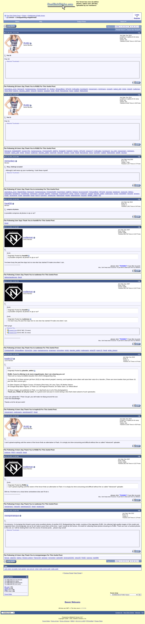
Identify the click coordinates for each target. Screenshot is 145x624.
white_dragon (112, 350)
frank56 (8, 203)
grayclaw (109, 192)
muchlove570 (63, 194)
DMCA (72, 621)
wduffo (118, 153)
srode (52, 91)
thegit (57, 91)
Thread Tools (120, 29)
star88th (96, 558)
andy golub (7, 569)
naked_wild (117, 89)
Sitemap (137, 612)
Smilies (6, 588)
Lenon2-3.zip (13, 332)
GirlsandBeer (60, 89)
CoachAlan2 (61, 192)
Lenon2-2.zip (13, 330)
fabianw (75, 192)
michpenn (130, 151)
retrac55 (33, 91)
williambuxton (75, 195)
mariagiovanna (43, 350)
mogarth (109, 89)
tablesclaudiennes (10, 277)
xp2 (99, 195)
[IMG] (6, 589)
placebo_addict (24, 91)
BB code (6, 587)
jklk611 (130, 192)
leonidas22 (84, 89)
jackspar (44, 558)
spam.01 (99, 350)
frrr (48, 89)
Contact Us (119, 612)
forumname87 (83, 192)
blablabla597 (16, 151)
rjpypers (40, 91)
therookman (64, 91)
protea (116, 194)
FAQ (40, 21)
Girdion (52, 89)
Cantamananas (30, 89)
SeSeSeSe (13, 195)
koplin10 (8, 358)
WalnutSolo (84, 91)
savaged (47, 91)
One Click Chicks (128, 612)
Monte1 (47, 194)
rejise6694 (122, 194)
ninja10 (129, 89)
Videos (17, 21)
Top (142, 612)
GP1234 (68, 89)
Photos (24, 15)
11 (136, 26)
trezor (71, 91)
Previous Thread (68, 573)
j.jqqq (35, 350)
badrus (19, 558)
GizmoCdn (28, 350)
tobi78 (37, 195)
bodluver (7, 452)
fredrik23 (69, 151)
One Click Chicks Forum (14, 15)
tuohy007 (97, 153)
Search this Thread (133, 29)
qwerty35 (53, 153)
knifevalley (75, 89)
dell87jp (55, 151)
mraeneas (54, 194)
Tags (5, 566)
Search (123, 21)
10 (133, 26)
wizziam (124, 153)
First (117, 26)
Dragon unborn (27, 558)
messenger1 (93, 89)
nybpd (36, 569)
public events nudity (44, 569)
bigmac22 (20, 89)
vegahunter (52, 195)
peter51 (15, 91)
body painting (22, 569)
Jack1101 (124, 192)
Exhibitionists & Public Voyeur (36, 15)
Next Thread (77, 573)
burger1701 (26, 151)
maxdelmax (25, 194)
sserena (89, 558)
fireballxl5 (62, 151)
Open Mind (8, 91)
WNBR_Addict (93, 195)
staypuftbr (26, 195)
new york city (30, 569)
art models (15, 569)
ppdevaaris (109, 194)
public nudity (54, 569)
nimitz (124, 89)
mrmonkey (9, 161)
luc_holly (114, 151)
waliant (76, 91)
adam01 (13, 558)
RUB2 (26, 43)
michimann (102, 89)
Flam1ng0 (37, 558)
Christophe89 (41, 89)
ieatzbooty (116, 192)
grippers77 (89, 151)
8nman (6, 558)
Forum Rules (8, 594)
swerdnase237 (28, 412)
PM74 (13, 452)
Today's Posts (81, 21)
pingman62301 (69, 558)
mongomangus (11, 515)
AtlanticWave (21, 192)
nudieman (136, 89)
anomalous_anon (10, 89)
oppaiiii (90, 194)
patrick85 (59, 558)
